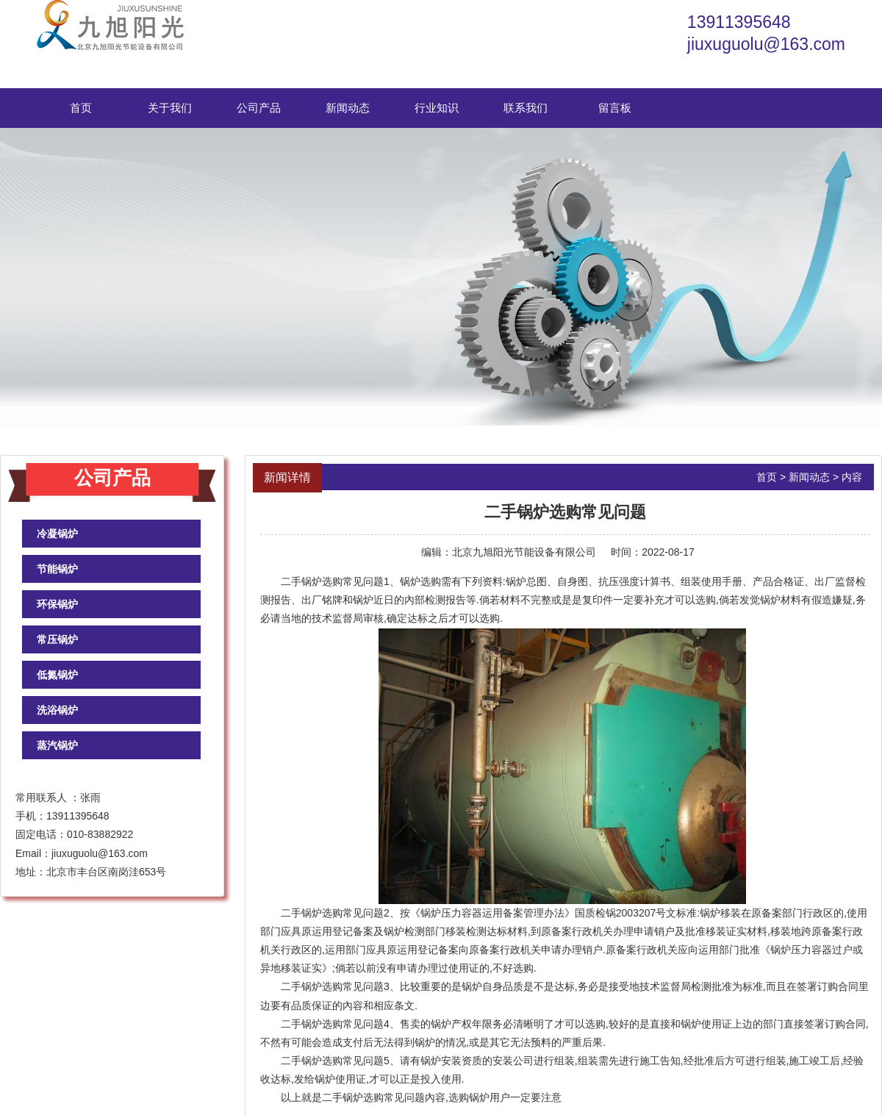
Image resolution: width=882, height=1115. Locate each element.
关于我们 (170, 107)
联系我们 (525, 107)
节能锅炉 (57, 569)
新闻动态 (348, 107)
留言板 (614, 107)
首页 (81, 107)
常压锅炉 (57, 639)
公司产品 (259, 107)
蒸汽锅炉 (57, 745)
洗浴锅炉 (57, 710)
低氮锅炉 (57, 675)
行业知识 (437, 107)
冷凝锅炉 (57, 533)
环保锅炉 (57, 604)
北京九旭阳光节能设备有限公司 (524, 552)
